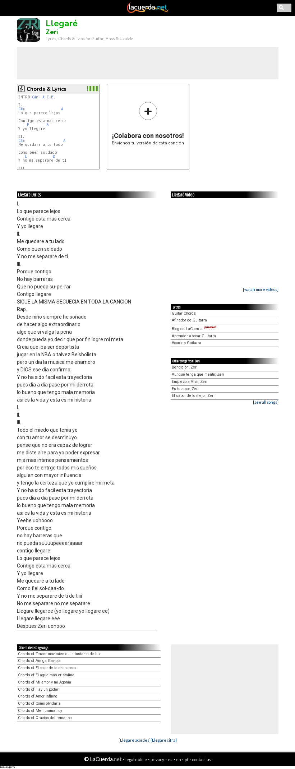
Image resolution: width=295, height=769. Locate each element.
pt (186, 759)
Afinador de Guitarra (189, 320)
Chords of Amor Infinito (37, 696)
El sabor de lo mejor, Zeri (193, 395)
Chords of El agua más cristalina (46, 675)
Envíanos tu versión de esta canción (148, 123)
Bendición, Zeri (185, 367)
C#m (35, 97)
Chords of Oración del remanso (45, 717)
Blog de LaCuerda (194, 328)
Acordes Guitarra (186, 343)
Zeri (52, 32)
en (178, 759)
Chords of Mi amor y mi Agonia (44, 682)
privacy (157, 759)
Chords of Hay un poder (38, 689)
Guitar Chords (184, 313)
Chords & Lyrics (46, 89)
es (170, 759)
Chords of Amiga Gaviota (39, 660)
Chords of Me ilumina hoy (40, 710)
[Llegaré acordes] (135, 740)
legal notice (136, 759)
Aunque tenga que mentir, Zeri (198, 374)
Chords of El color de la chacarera (47, 668)
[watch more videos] (260, 289)
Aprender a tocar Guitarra (194, 336)
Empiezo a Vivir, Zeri (189, 381)
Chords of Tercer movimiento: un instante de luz (59, 654)
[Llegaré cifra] (164, 740)
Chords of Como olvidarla (39, 703)
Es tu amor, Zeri (185, 388)
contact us (201, 759)
